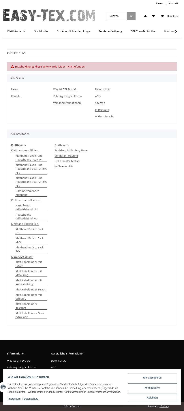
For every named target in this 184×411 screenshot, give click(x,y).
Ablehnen (151, 396)
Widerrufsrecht (104, 116)
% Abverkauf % (64, 166)
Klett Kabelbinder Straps (31, 289)
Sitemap (100, 103)
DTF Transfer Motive (67, 161)
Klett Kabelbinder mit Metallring (29, 273)
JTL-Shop (165, 406)
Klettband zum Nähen (24, 150)
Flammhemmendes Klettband (27, 193)
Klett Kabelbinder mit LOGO (29, 264)
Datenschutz (102, 89)
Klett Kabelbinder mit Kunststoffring (29, 282)
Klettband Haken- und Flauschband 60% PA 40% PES (31, 168)
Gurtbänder (62, 145)
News (159, 3)
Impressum (102, 109)
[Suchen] (117, 16)
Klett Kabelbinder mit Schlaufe (29, 296)
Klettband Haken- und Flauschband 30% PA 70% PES (31, 181)
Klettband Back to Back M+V (30, 240)
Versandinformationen (67, 103)
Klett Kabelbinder (22, 256)
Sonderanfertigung (66, 155)
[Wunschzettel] (153, 16)
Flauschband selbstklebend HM (27, 216)
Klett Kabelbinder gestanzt (26, 306)
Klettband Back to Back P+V (30, 249)
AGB (97, 96)
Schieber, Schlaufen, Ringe (71, 150)
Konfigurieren (151, 386)
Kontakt (173, 3)
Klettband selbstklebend (26, 200)
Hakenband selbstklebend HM (27, 207)
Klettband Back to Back (25, 223)
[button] (145, 16)
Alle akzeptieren (151, 377)
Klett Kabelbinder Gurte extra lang (30, 315)
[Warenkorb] (169, 16)
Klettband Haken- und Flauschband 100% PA (29, 157)
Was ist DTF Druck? (64, 89)
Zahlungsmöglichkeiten (67, 96)
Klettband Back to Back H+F (30, 231)
